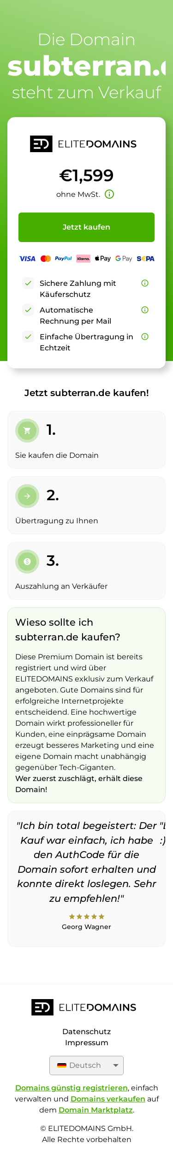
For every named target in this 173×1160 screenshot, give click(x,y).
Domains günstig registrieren (71, 1087)
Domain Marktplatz (96, 1110)
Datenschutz (86, 1031)
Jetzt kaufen (86, 227)
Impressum (86, 1042)
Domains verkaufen (108, 1099)
